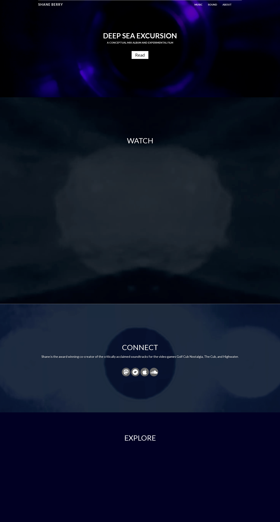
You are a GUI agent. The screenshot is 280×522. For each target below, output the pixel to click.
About (227, 4)
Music (198, 4)
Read (140, 54)
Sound (212, 4)
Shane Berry (50, 4)
